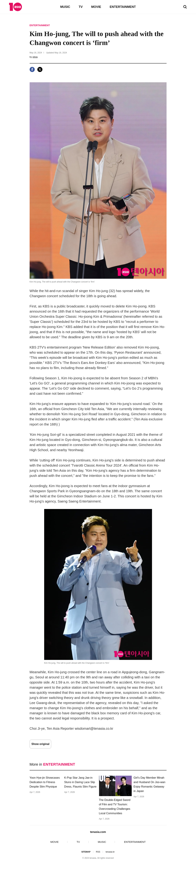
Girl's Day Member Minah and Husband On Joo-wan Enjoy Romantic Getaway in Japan (149, 784)
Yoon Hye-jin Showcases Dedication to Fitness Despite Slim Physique (45, 782)
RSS (98, 852)
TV (81, 7)
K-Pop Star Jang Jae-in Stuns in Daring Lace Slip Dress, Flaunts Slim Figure (80, 782)
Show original (40, 744)
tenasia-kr (110, 852)
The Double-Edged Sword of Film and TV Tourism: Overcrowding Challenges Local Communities (114, 806)
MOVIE (96, 7)
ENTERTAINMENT (123, 7)
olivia (35, 57)
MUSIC (65, 7)
